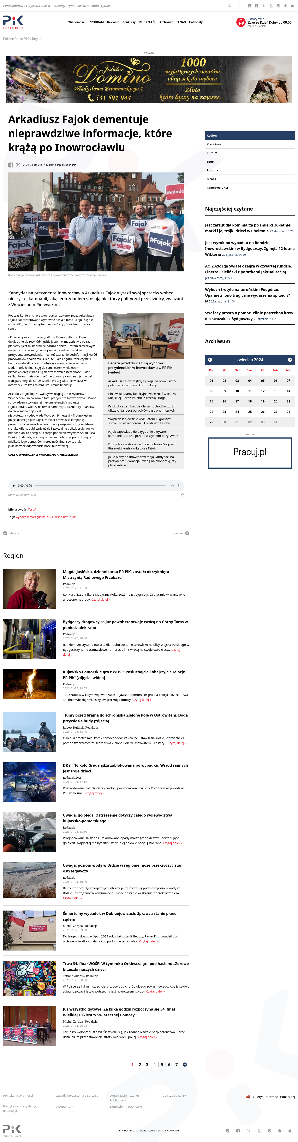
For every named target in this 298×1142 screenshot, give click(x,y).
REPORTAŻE (147, 22)
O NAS (181, 22)
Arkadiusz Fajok (65, 517)
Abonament (64, 1106)
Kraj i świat (215, 144)
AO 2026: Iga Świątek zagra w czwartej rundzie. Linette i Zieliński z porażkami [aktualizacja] (248, 272)
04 (250, 381)
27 (275, 412)
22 (211, 412)
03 (237, 381)
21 (288, 401)
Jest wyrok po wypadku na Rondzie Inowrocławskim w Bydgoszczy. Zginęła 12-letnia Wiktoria (250, 248)
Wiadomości (76, 22)
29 (211, 422)
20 (275, 401)
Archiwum (166, 22)
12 (262, 391)
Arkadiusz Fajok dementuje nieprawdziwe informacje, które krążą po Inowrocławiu (90, 133)
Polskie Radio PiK (16, 39)
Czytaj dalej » (100, 599)
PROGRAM (96, 22)
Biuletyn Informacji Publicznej (270, 1096)
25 (250, 412)
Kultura (212, 153)
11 (250, 391)
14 (288, 391)
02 (224, 381)
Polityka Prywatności (18, 1095)
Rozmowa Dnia (217, 188)
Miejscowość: (17, 509)
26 (262, 412)
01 (211, 381)
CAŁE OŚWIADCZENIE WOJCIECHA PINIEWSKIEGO (43, 455)
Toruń (32, 509)
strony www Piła (170, 1130)
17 (237, 401)
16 (224, 401)
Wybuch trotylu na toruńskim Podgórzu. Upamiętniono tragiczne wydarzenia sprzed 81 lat (248, 295)
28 (288, 412)
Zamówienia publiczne (125, 1106)
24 (237, 412)
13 (275, 391)
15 (211, 401)
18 (250, 401)
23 (224, 412)
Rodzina (212, 170)
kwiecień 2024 (250, 360)
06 (275, 381)
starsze (11, 533)
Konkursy (129, 22)
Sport (211, 162)
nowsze (181, 533)
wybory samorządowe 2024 (34, 517)
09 (224, 391)
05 (262, 381)
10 (237, 391)
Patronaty (196, 22)
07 (288, 381)
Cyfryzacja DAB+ (174, 1095)
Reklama (113, 22)
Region (37, 39)
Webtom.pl (154, 1130)
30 (224, 422)
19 (262, 401)
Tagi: (12, 517)
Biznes (211, 179)
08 (211, 391)
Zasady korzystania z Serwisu (77, 1095)
